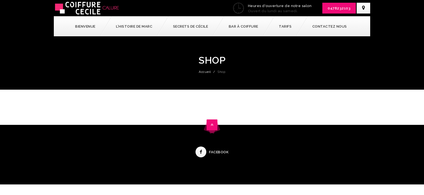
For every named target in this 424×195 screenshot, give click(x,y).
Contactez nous (329, 26)
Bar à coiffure (243, 26)
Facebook (212, 152)
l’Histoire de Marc (134, 26)
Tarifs (285, 26)
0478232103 (339, 8)
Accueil (205, 71)
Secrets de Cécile (190, 26)
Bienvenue (85, 26)
